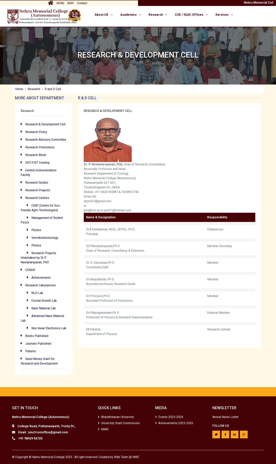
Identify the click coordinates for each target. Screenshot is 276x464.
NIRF (70, 3)
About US (104, 14)
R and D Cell (53, 89)
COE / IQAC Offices (192, 14)
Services (224, 14)
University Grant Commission (119, 423)
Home (19, 89)
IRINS (60, 3)
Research (158, 14)
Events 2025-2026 (169, 417)
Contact (82, 3)
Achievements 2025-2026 (174, 423)
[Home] (44, 16)
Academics (131, 14)
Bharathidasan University (116, 417)
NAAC (103, 429)
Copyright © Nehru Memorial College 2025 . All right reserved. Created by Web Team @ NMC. (77, 457)
